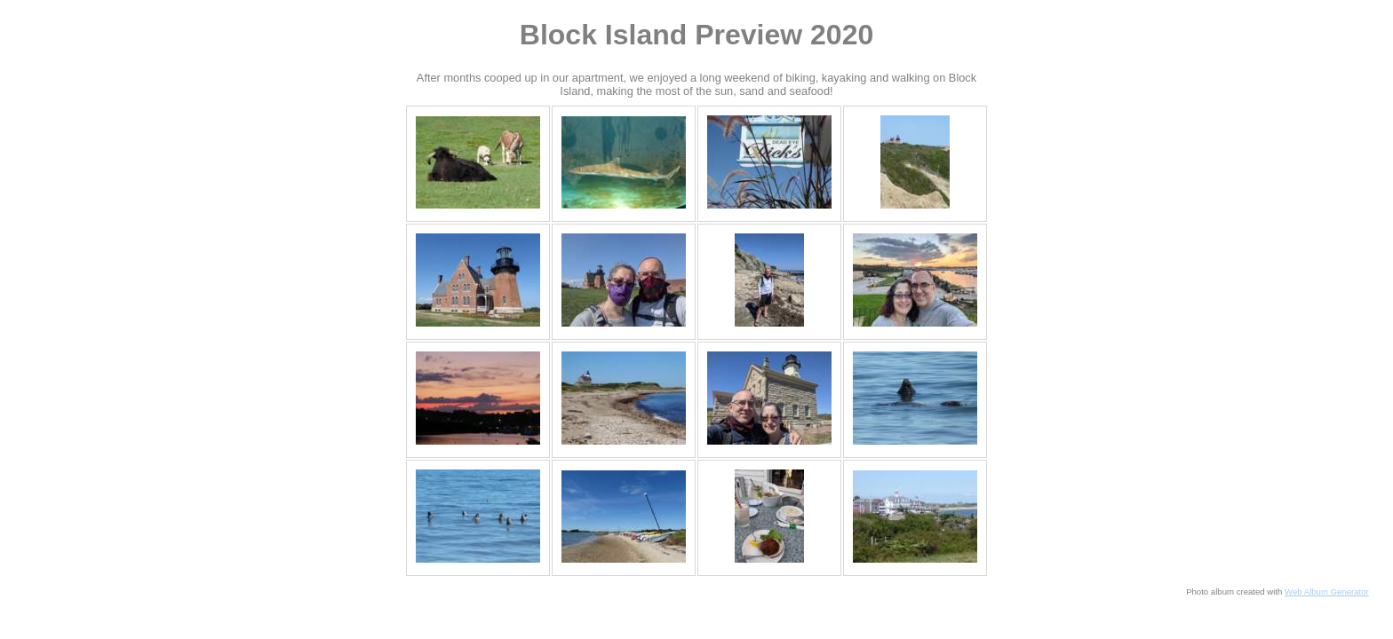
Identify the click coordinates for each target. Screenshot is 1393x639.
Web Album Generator (1327, 591)
